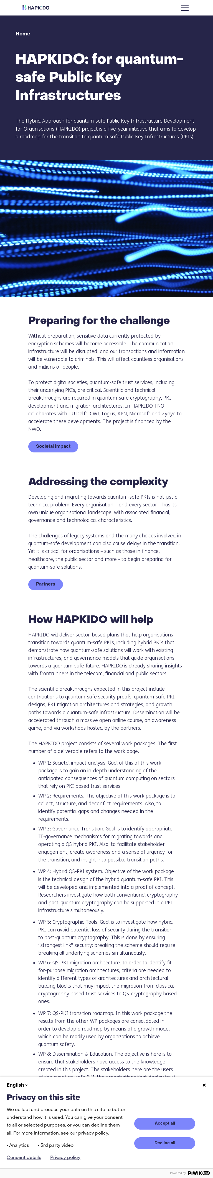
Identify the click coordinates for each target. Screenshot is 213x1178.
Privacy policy (65, 1158)
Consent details (24, 1158)
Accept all (165, 1123)
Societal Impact (53, 446)
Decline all (164, 1143)
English (18, 1085)
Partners (45, 584)
